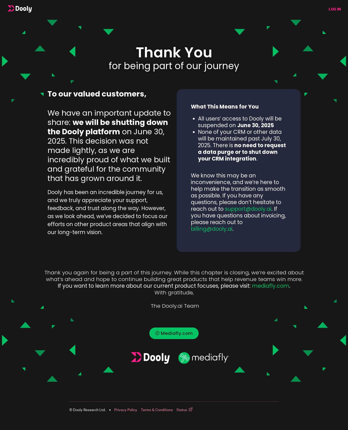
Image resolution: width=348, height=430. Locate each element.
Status (181, 409)
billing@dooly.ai (211, 229)
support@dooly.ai (248, 209)
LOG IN (335, 9)
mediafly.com (270, 285)
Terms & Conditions (157, 409)
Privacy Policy (125, 409)
